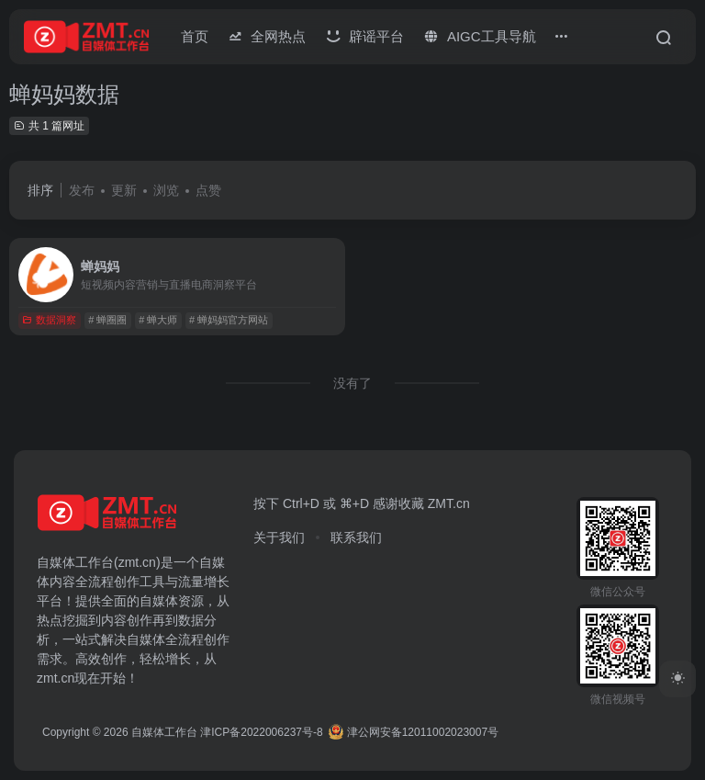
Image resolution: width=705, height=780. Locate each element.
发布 (82, 190)
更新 (124, 190)
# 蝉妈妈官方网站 (228, 319)
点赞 (208, 190)
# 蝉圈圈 (107, 319)
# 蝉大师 (158, 319)
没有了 (352, 383)
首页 (194, 36)
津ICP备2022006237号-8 (261, 732)
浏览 (166, 190)
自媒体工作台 (164, 732)
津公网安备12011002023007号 (413, 732)
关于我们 (279, 537)
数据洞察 (49, 319)
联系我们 (356, 537)
